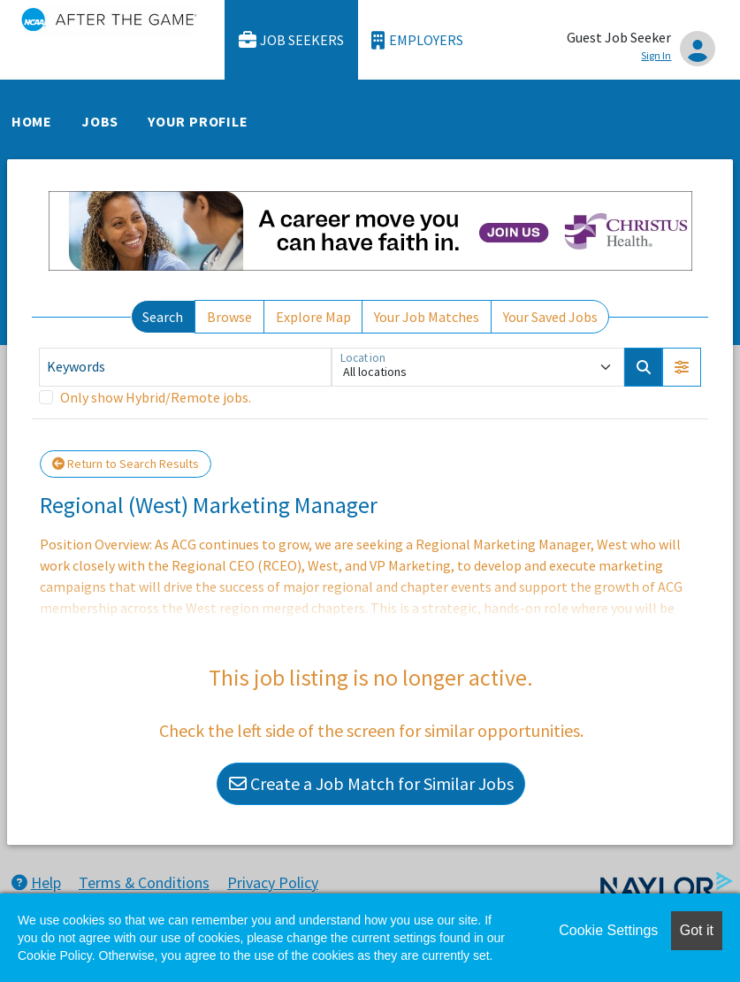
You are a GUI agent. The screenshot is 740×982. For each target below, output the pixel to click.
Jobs (99, 121)
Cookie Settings (608, 930)
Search (162, 317)
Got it (696, 930)
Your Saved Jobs (550, 317)
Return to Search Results (125, 464)
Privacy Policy (272, 882)
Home (31, 121)
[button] (681, 367)
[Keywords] (185, 367)
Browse (229, 317)
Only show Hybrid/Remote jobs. (155, 397)
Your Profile (198, 121)
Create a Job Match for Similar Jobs (371, 783)
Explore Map (313, 317)
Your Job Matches (426, 317)
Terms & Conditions (144, 882)
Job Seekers (292, 40)
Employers (417, 40)
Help (36, 882)
